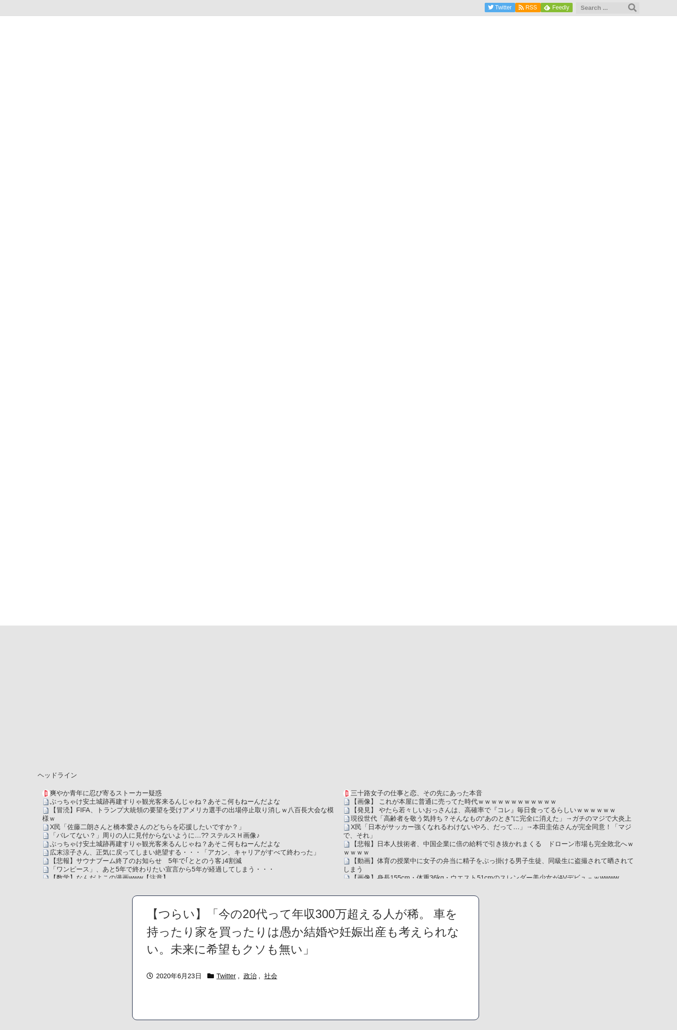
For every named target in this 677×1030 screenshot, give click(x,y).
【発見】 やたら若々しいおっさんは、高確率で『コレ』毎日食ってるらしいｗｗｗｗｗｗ (483, 810)
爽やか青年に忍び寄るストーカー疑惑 (106, 793)
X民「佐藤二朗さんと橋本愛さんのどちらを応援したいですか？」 (147, 827)
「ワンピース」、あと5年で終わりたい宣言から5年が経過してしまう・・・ (162, 869)
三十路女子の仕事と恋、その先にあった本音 (416, 793)
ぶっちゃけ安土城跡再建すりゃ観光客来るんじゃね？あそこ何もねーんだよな (165, 801)
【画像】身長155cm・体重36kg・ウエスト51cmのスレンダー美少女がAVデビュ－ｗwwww (485, 877)
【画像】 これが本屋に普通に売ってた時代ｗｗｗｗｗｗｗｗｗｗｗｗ (454, 801)
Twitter (226, 976)
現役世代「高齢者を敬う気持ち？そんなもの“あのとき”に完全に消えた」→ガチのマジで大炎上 (491, 818)
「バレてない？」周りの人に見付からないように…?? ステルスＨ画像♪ (155, 835)
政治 (250, 976)
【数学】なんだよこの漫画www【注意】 (109, 877)
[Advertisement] (338, 696)
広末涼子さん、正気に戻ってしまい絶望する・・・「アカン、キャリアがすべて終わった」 (185, 852)
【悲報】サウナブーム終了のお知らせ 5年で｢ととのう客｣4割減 (146, 860)
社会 (270, 976)
